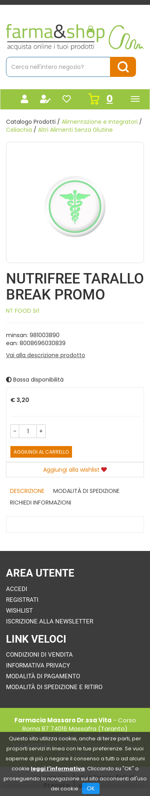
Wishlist (19, 610)
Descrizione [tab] (27, 491)
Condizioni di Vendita (39, 654)
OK (91, 788)
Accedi (16, 589)
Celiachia (19, 130)
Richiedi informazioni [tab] (40, 503)
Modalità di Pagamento (43, 676)
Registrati (22, 599)
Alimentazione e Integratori (100, 122)
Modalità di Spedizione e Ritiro (54, 687)
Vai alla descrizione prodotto (45, 355)
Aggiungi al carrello (41, 451)
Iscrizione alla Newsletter (49, 621)
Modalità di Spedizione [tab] (86, 491)
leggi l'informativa (58, 768)
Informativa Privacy (38, 665)
